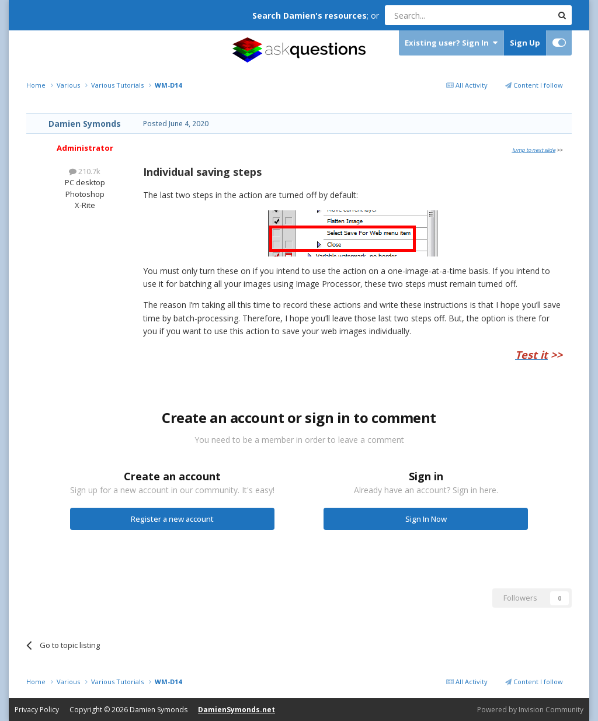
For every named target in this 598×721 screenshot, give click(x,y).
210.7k (84, 171)
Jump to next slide (533, 150)
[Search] (440, 15)
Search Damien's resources (309, 15)
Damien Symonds (84, 123)
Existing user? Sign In (451, 43)
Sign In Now (426, 519)
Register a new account (172, 519)
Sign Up (525, 42)
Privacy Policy (37, 710)
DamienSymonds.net (236, 710)
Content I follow (534, 85)
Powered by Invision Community (530, 710)
